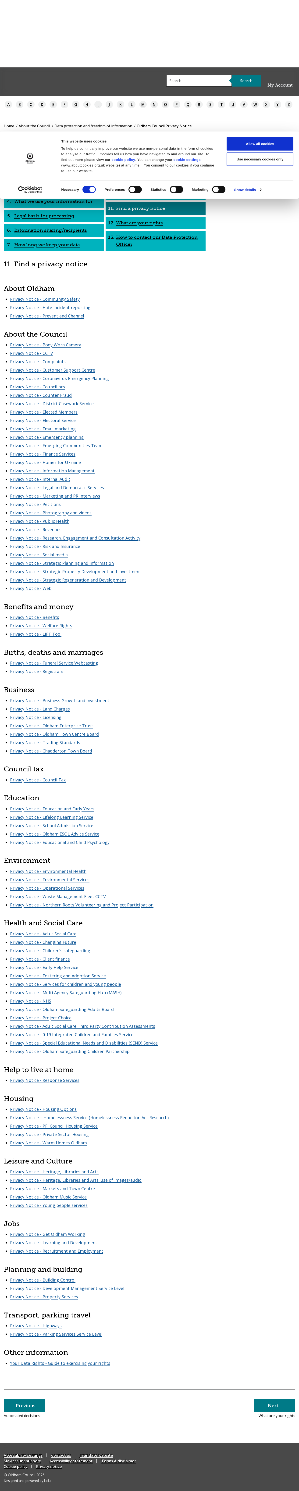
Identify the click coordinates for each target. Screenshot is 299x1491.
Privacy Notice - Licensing (35, 717)
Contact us (61, 1455)
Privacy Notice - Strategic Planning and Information (62, 563)
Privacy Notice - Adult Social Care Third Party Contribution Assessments (82, 1026)
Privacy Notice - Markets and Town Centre (52, 1188)
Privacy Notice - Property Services (44, 1296)
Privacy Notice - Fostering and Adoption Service (58, 976)
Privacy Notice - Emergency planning (47, 437)
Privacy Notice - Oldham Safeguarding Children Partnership (70, 1051)
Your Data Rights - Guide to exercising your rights (60, 1363)
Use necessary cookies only (260, 28)
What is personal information (48, 187)
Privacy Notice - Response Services (44, 1080)
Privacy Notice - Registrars (36, 671)
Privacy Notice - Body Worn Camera (45, 345)
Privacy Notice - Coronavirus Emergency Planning (59, 378)
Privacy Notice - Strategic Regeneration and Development (68, 580)
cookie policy (123, 28)
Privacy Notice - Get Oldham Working (47, 1234)
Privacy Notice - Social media (39, 554)
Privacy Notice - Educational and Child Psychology (60, 842)
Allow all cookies (260, 12)
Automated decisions (140, 194)
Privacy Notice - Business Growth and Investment (59, 700)
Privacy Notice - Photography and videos (51, 513)
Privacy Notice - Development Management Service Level (67, 1288)
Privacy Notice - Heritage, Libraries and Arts (54, 1171)
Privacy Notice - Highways (36, 1325)
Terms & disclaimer (118, 1460)
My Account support (22, 1460)
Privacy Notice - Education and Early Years (52, 809)
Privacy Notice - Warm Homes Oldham (48, 1143)
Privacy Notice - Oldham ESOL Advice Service (54, 834)
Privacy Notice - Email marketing (43, 429)
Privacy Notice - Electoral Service (43, 420)
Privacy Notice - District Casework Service (52, 403)
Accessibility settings (23, 1455)
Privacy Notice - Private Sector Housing (49, 1134)
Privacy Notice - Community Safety (45, 299)
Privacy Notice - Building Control (42, 1280)
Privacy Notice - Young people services (49, 1205)
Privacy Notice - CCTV (31, 353)
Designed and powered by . (27, 1480)
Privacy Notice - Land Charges (40, 709)
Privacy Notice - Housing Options (43, 1109)
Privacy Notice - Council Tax (38, 780)
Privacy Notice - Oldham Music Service (48, 1197)
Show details (245, 58)
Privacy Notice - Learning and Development (53, 1242)
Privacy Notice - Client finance (40, 959)
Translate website (96, 1455)
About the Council (34, 126)
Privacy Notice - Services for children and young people (65, 984)
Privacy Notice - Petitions (35, 504)
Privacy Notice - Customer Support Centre (52, 370)
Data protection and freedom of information (93, 126)
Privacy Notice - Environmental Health (48, 871)
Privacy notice (49, 1466)
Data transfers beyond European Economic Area (153, 176)
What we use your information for (53, 201)
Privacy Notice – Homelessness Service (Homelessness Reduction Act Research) (89, 1117)
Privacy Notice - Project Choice (40, 1018)
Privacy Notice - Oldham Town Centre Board (54, 734)
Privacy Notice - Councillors (37, 387)
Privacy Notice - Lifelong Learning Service (51, 817)
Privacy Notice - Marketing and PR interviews (55, 496)
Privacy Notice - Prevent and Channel (47, 316)
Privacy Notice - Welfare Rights (41, 625)
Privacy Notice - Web (31, 588)
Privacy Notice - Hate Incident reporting (50, 307)
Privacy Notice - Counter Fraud (41, 395)
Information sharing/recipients (50, 230)
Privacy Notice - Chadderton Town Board (51, 751)
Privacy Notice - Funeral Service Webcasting (54, 663)
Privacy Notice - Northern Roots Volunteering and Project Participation (81, 905)
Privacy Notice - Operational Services (47, 888)
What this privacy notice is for (48, 172)
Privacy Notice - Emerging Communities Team (56, 445)
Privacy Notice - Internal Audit (40, 479)
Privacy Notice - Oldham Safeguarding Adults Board (62, 1009)
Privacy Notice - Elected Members (44, 412)
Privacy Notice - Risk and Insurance (45, 546)
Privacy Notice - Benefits (34, 617)
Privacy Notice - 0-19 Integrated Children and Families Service (71, 1034)
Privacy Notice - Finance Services (42, 454)
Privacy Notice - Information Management (52, 471)
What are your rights (139, 223)
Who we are (27, 158)
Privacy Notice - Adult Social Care (43, 934)
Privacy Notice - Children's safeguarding (50, 950)
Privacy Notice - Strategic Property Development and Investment (75, 571)
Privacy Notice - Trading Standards (45, 742)
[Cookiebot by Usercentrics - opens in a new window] (30, 58)
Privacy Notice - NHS (30, 1001)
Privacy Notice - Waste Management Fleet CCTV (58, 896)
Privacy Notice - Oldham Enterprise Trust (51, 725)
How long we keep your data (47, 244)
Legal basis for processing (44, 216)
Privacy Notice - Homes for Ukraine (45, 462)
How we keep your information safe (157, 158)
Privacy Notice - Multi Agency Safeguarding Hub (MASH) (65, 992)
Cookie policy (16, 1466)
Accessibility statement (71, 1460)
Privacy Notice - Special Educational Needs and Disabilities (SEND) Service (84, 1043)
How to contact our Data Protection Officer (157, 241)
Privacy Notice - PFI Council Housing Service (54, 1126)
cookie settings (187, 28)
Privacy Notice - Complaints (38, 361)
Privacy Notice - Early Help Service (44, 967)
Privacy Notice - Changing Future (43, 942)
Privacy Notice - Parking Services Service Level (56, 1334)
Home (9, 126)
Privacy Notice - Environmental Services (49, 879)
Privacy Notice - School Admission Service (51, 825)
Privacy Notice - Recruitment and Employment (56, 1251)
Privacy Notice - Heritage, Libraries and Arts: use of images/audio (76, 1180)
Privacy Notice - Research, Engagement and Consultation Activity (75, 538)
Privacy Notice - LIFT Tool (35, 634)
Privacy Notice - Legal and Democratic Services (57, 487)
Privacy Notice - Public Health (39, 521)
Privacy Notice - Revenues (35, 529)
